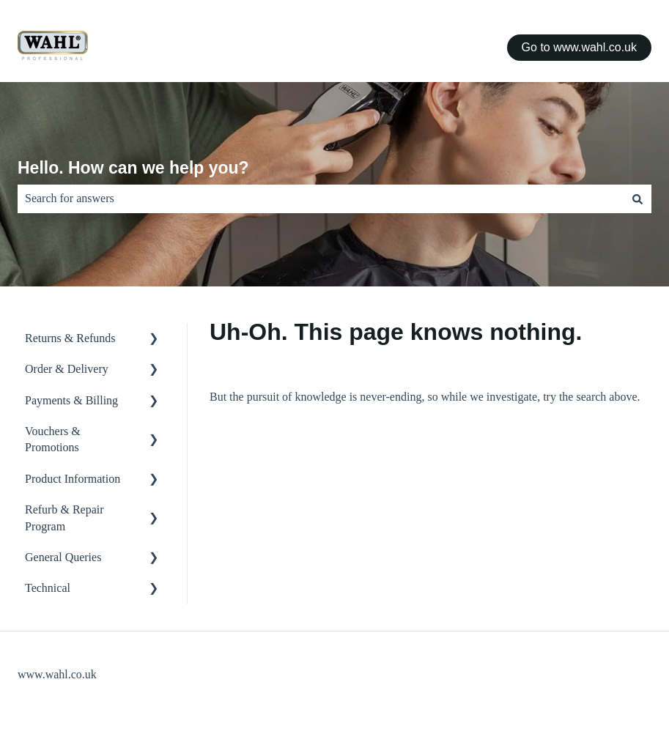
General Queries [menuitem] (63, 557)
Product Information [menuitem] (72, 478)
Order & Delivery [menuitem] (66, 369)
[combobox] (321, 198)
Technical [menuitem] (47, 588)
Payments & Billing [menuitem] (71, 400)
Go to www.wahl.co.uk (579, 47)
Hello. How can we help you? (133, 167)
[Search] (637, 198)
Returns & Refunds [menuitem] (70, 338)
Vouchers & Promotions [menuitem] (53, 439)
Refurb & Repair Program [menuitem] (64, 517)
